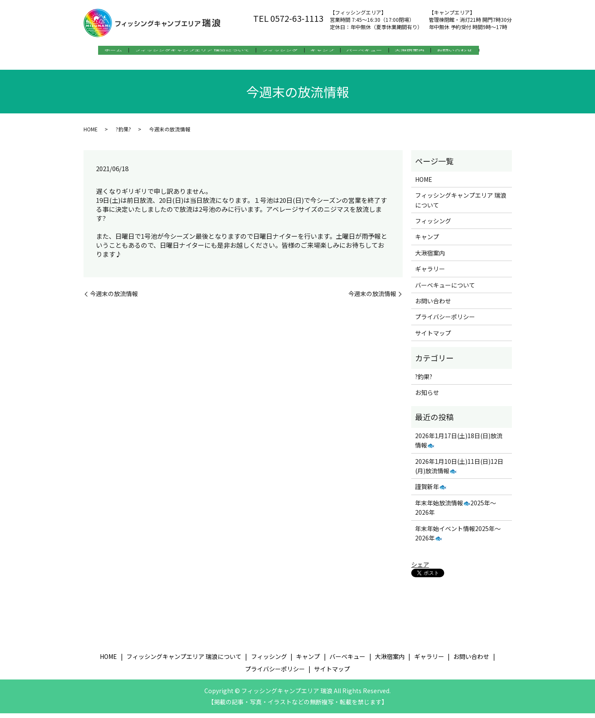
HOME (91, 133)
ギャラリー (430, 273)
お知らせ (427, 397)
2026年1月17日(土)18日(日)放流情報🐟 (458, 445)
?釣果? (123, 133)
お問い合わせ (478, 51)
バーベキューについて (445, 289)
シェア (420, 569)
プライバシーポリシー (445, 321)
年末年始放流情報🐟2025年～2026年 (455, 512)
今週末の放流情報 (114, 298)
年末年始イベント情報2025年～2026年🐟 (458, 537)
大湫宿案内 (427, 51)
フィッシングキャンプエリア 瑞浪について (186, 51)
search (93, 65)
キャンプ (328, 51)
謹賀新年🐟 (430, 491)
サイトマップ (433, 337)
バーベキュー (376, 51)
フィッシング (280, 51)
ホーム (102, 51)
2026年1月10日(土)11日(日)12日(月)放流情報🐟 (459, 470)
